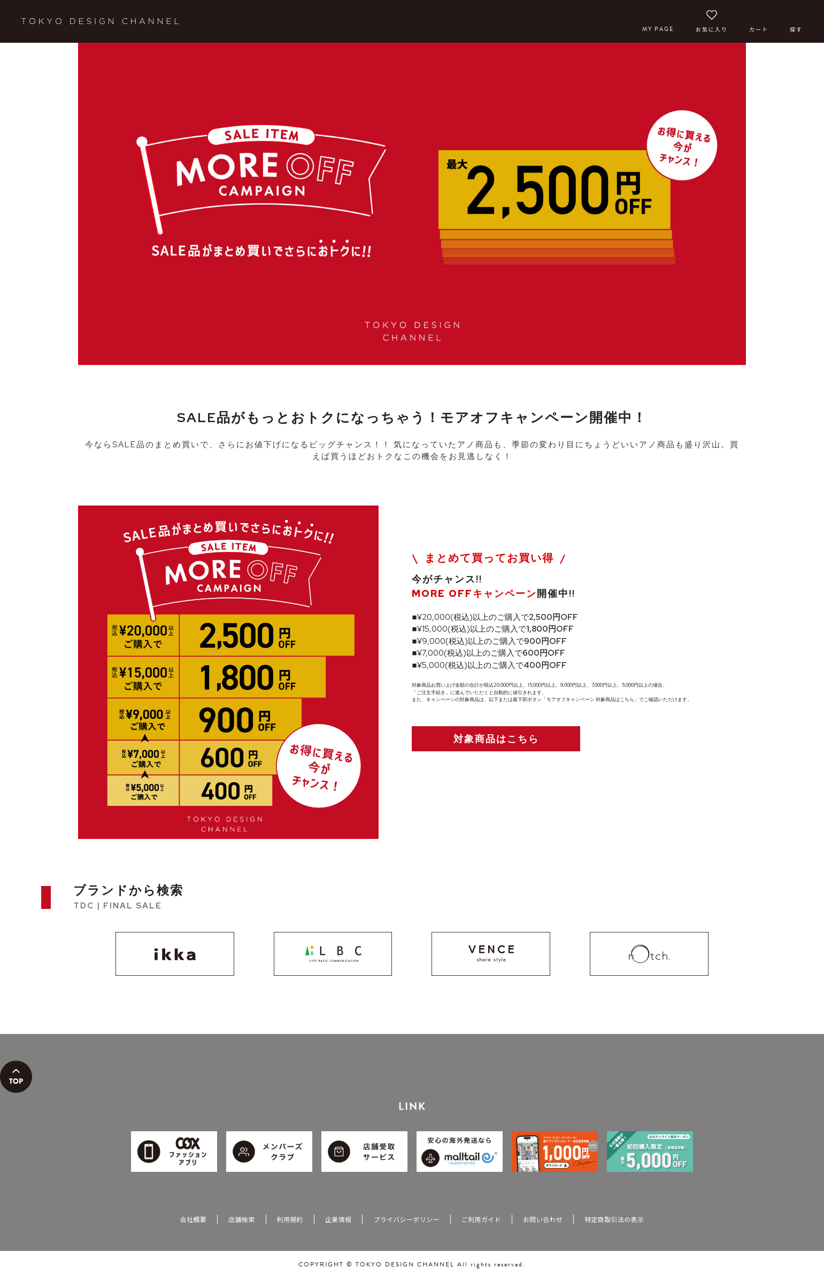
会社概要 (193, 1219)
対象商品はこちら (496, 739)
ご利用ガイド (481, 1219)
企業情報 (338, 1219)
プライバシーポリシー (406, 1219)
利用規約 (290, 1219)
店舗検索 (241, 1219)
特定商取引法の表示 (614, 1219)
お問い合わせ (543, 1219)
